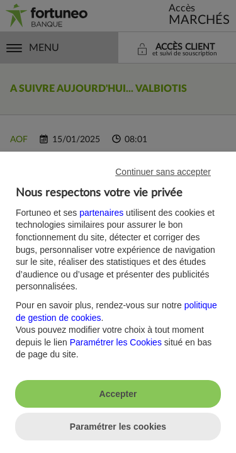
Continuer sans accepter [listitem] (163, 172)
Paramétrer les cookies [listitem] (118, 427)
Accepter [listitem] (118, 394)
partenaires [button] (101, 213)
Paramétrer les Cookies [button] (116, 342)
